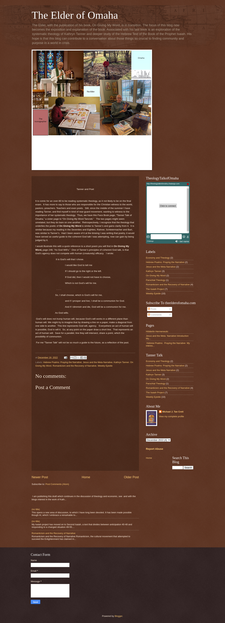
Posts (152, 309)
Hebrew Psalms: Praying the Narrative (62, 362)
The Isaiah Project (155, 289)
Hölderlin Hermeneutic (157, 331)
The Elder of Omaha (75, 15)
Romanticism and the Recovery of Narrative (75, 365)
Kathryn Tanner (121, 362)
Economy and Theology (158, 257)
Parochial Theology (155, 280)
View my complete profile (171, 416)
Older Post (131, 477)
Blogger (118, 616)
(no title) (36, 509)
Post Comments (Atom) (57, 484)
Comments (155, 314)
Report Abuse (154, 448)
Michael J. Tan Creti (173, 411)
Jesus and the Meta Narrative (97, 362)
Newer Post (40, 477)
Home (86, 477)
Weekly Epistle (105, 365)
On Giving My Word (156, 275)
